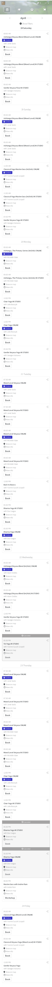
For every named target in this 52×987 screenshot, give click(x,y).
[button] (39, 3)
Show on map (10, 47)
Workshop (10, 897)
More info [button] (8, 50)
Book (7, 54)
